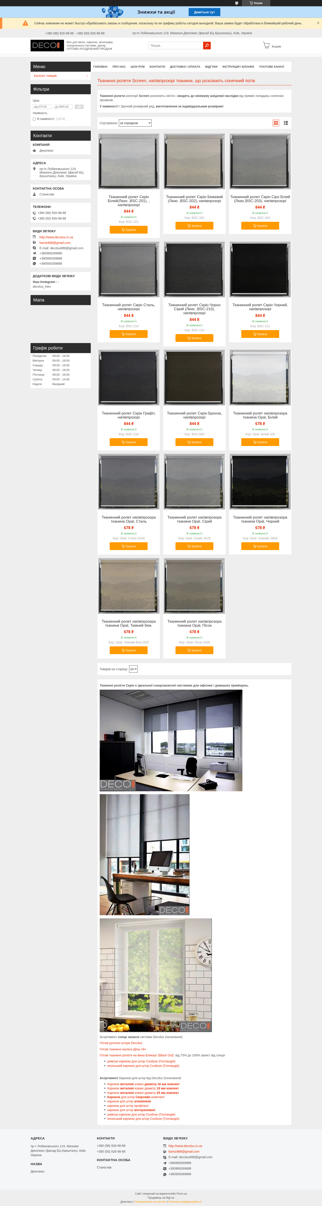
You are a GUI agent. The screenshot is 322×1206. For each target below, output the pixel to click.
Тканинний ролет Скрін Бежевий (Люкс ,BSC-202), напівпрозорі (194, 199)
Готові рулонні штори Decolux (121, 1043)
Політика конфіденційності (185, 1201)
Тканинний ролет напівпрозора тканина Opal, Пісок (194, 624)
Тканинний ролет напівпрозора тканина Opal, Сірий (194, 519)
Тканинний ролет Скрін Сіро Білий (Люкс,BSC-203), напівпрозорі (260, 199)
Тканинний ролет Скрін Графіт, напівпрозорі (129, 415)
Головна (100, 66)
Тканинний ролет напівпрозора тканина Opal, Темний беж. (129, 624)
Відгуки (211, 66)
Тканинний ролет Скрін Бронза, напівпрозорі (194, 415)
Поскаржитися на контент (150, 1201)
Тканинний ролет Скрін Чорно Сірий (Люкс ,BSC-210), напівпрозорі (194, 309)
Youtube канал (271, 66)
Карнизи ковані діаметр (143, 1088)
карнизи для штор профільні (128, 1106)
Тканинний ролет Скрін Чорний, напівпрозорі (260, 307)
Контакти (157, 66)
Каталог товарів (45, 75)
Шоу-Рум (138, 66)
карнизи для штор (129, 1101)
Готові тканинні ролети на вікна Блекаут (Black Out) (137, 1055)
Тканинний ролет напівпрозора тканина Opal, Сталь (129, 519)
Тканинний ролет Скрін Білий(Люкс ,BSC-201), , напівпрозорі (129, 201)
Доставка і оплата (185, 66)
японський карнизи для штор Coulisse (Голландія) (143, 1066)
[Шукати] (207, 45)
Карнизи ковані (143, 1084)
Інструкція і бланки (238, 66)
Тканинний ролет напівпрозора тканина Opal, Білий (260, 415)
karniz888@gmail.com (54, 243)
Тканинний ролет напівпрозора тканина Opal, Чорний (260, 519)
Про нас (119, 66)
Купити (131, 230)
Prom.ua (182, 1193)
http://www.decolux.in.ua (56, 237)
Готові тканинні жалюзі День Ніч (123, 1049)
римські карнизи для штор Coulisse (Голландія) (141, 1061)
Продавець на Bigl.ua (161, 1197)
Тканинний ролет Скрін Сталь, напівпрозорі (128, 307)
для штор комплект (136, 1097)
